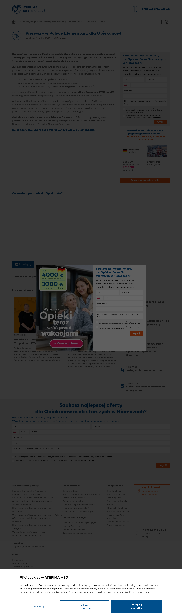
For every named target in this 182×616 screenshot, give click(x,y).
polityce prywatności (137, 592)
